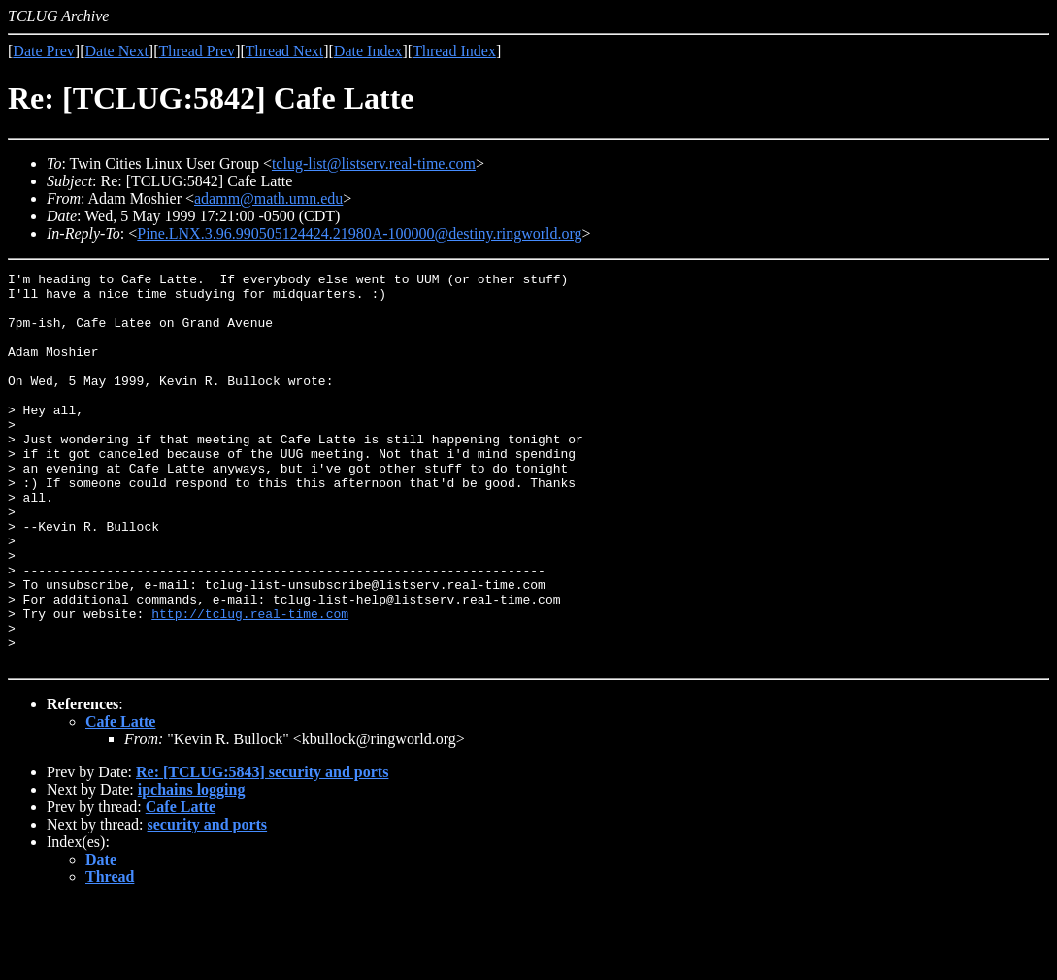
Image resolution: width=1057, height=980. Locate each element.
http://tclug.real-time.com (249, 683)
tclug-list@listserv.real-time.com (374, 163)
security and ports (208, 903)
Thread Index (454, 51)
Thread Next (284, 51)
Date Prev (44, 51)
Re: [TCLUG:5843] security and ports (262, 850)
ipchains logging (192, 868)
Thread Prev (196, 51)
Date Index (368, 51)
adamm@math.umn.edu (268, 198)
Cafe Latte (120, 800)
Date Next (117, 51)
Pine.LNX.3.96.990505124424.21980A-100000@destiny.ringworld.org (359, 233)
